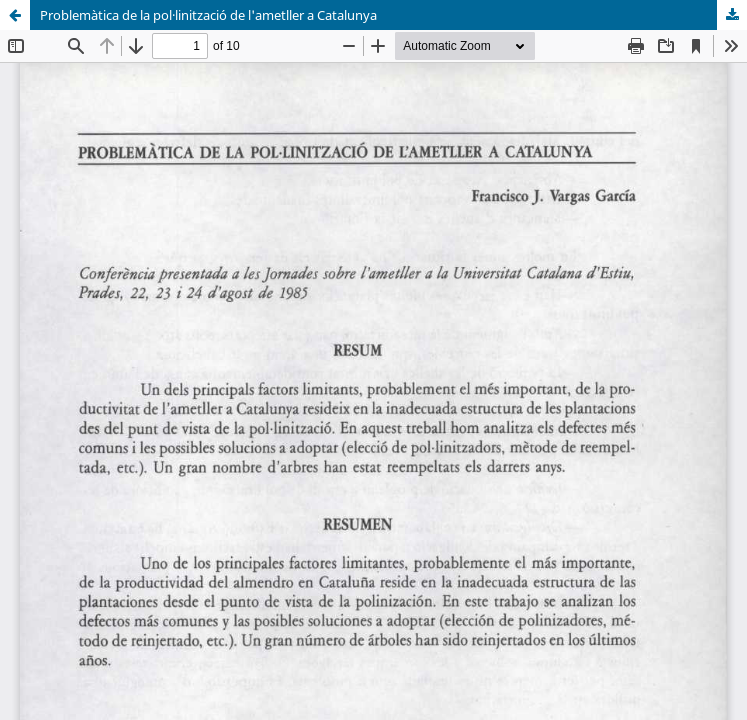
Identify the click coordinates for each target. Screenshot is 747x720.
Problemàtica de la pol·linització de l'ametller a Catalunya (208, 15)
